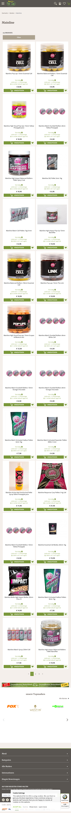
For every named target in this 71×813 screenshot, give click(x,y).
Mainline (19, 13)
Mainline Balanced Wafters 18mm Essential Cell (19, 284)
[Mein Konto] (59, 3)
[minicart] (68, 3)
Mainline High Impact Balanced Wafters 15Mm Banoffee (52, 650)
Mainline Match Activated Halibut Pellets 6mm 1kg (19, 441)
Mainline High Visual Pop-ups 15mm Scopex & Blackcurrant (19, 336)
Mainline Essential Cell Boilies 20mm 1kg (52, 545)
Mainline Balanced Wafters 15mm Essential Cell (52, 74)
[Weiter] (67, 720)
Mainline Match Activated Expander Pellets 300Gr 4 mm (52, 441)
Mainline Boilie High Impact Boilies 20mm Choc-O (19, 598)
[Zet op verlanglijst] (32, 90)
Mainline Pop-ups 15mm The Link (52, 283)
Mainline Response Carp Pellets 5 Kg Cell (52, 493)
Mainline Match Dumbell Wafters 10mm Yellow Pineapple (19, 546)
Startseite (5, 13)
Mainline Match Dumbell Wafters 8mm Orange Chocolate (52, 389)
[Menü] (68, 795)
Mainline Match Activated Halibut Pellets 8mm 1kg (52, 598)
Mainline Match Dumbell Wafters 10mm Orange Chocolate (19, 389)
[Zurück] (4, 720)
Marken (12, 13)
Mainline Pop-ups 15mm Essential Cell (19, 74)
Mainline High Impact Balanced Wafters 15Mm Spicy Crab (19, 179)
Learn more (43, 807)
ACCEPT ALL (17, 807)
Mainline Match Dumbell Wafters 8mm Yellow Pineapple (52, 127)
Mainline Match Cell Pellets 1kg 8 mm (19, 231)
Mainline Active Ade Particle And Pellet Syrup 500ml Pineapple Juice (19, 493)
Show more (33, 807)
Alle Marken (64, 698)
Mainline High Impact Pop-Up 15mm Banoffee (52, 232)
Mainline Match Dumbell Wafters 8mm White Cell (52, 336)
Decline (25, 807)
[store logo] (11, 3)
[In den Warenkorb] (17, 90)
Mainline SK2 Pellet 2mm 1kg (52, 178)
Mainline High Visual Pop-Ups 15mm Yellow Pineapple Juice (19, 127)
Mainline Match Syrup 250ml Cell (19, 650)
